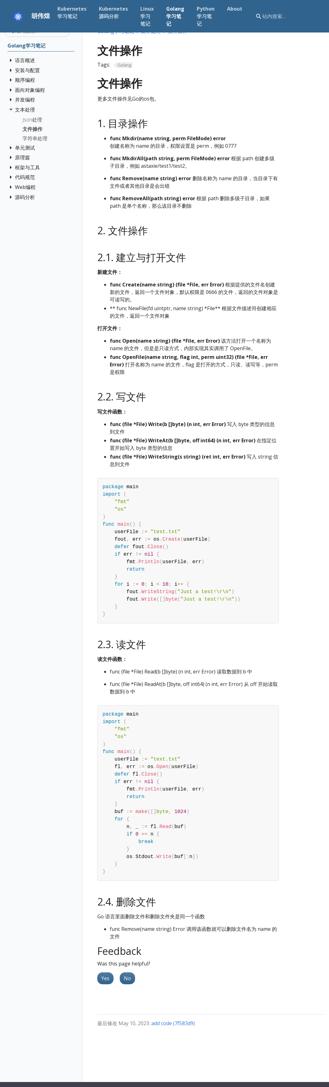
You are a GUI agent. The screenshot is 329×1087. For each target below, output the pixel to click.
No (127, 978)
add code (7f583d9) (173, 1023)
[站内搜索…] (284, 16)
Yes (105, 978)
